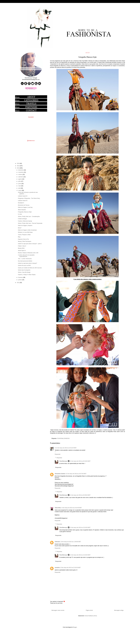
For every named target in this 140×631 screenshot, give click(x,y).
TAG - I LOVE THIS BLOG (25, 258)
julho (19, 181)
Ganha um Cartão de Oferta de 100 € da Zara (30, 268)
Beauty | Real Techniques (24, 241)
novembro (21, 172)
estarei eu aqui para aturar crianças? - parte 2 (30, 243)
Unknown (57, 541)
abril (19, 188)
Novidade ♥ (21, 203)
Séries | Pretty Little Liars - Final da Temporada (30, 223)
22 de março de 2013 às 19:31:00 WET (66, 448)
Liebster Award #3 (22, 200)
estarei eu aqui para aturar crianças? (27, 263)
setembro (20, 177)
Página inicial (89, 610)
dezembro (21, 170)
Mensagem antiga (118, 610)
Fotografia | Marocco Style (25, 212)
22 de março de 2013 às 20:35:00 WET (80, 495)
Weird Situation (22, 209)
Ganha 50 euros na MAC (24, 265)
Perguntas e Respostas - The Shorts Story (29, 198)
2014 (18, 165)
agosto (20, 179)
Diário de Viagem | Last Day (25, 207)
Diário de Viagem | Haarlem (25, 225)
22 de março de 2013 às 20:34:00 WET (80, 461)
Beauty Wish (21, 248)
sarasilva (57, 567)
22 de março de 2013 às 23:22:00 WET (71, 507)
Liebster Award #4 (22, 196)
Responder (57, 454)
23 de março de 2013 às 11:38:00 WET (71, 541)
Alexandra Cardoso (60, 473)
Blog (19, 237)
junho (19, 183)
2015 (18, 163)
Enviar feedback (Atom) (91, 615)
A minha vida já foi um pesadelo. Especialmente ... (26, 255)
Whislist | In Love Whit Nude (25, 232)
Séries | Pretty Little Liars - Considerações (29, 216)
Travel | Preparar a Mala (24, 234)
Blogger (75, 627)
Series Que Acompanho (24, 270)
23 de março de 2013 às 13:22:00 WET (80, 527)
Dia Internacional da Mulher (25, 261)
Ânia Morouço (63, 461)
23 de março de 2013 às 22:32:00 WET (70, 567)
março (20, 190)
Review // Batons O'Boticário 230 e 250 (28, 252)
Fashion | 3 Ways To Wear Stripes (26, 274)
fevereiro (20, 277)
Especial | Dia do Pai (23, 239)
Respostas (59, 457)
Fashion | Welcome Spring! (25, 221)
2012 (18, 282)
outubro (20, 174)
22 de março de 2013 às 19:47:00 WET (76, 473)
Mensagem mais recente (58, 610)
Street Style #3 (22, 250)
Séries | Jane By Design (24, 272)
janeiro (20, 279)
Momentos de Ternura (23, 205)
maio (19, 186)
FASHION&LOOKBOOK (63, 438)
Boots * (20, 228)
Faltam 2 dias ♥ (22, 246)
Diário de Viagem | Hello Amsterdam (27, 230)
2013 (18, 168)
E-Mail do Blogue (22, 218)
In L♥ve (20, 214)
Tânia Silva (58, 507)
